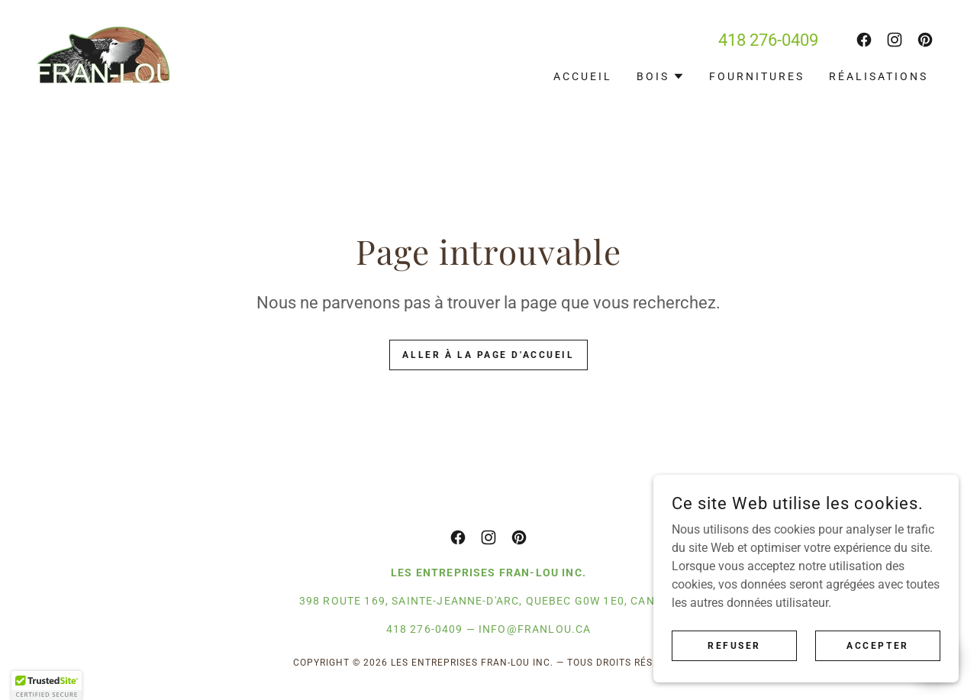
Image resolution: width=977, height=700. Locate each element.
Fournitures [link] (756, 76)
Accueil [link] (582, 76)
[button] (661, 76)
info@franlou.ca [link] (535, 629)
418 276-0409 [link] (768, 40)
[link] (103, 54)
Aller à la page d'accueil (488, 355)
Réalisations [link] (878, 76)
